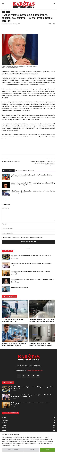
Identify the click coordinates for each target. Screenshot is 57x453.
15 (54, 23)
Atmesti (32, 449)
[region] (28, 442)
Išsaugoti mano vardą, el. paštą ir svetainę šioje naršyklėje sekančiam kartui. (22, 237)
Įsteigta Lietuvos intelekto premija (11, 161)
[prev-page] (3, 199)
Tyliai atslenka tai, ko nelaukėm (19, 287)
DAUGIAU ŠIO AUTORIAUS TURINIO (25, 170)
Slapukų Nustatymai (13, 449)
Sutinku (47, 449)
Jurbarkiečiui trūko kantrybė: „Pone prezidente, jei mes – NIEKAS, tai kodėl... (31, 263)
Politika (13, 10)
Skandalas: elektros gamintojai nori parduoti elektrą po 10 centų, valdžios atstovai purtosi (32, 387)
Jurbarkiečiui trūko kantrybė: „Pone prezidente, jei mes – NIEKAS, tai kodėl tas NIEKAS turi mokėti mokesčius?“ (32, 395)
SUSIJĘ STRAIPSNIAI (8, 170)
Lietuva (8, 10)
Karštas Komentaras (7, 23)
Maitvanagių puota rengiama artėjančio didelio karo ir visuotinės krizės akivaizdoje (31, 403)
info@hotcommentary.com (35, 370)
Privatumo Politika (16, 445)
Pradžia (3, 10)
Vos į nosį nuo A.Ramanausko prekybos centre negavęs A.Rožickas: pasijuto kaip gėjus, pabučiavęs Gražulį (42, 163)
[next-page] (5, 199)
